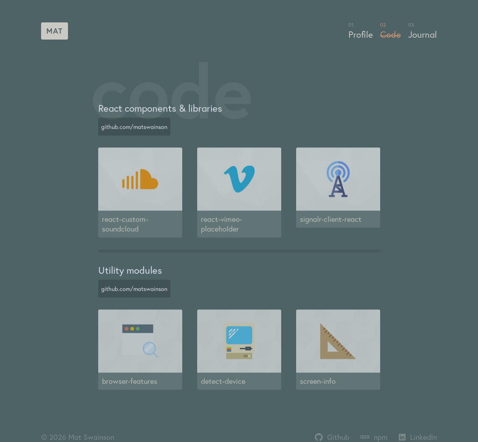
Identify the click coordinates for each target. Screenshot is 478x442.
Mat (54, 31)
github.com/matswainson (134, 130)
